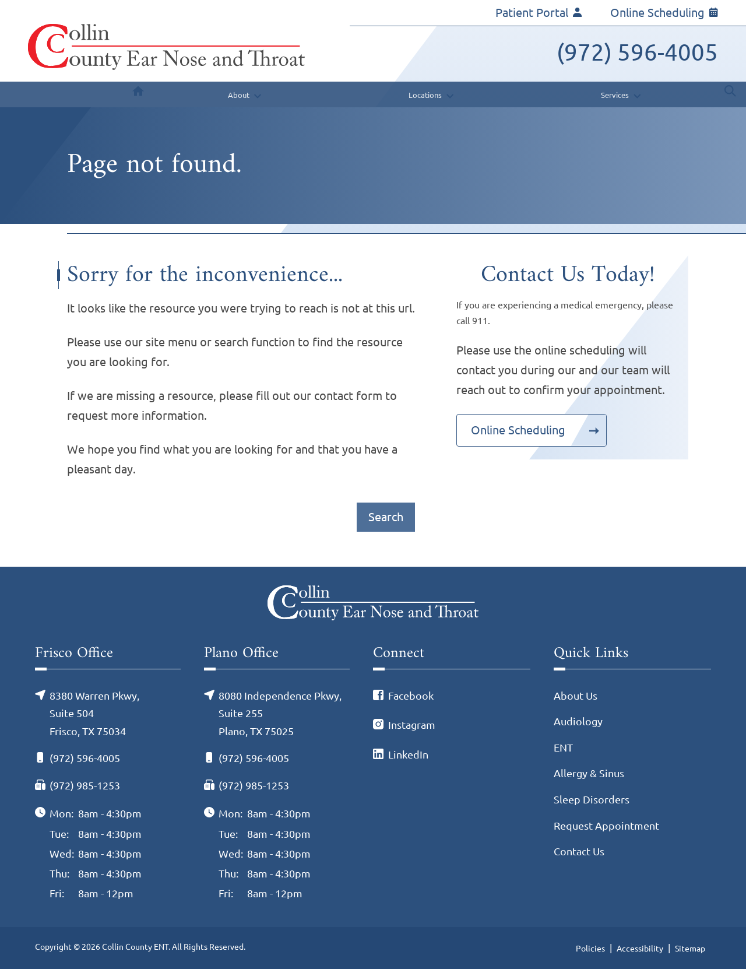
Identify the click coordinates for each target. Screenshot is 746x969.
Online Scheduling (664, 12)
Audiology (578, 721)
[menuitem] (138, 94)
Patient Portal (538, 12)
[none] (243, 94)
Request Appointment (606, 825)
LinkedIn (408, 754)
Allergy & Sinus (589, 773)
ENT (563, 747)
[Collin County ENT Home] (166, 47)
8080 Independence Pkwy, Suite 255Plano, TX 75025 (280, 713)
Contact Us (579, 851)
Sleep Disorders (591, 799)
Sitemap (690, 948)
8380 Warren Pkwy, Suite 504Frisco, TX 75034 (94, 713)
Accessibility (640, 948)
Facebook (411, 695)
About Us (575, 695)
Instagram (411, 725)
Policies (590, 948)
